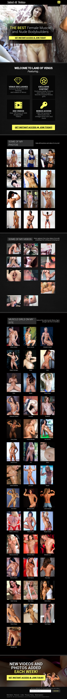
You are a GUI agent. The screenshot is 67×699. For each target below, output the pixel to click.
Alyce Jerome (30, 347)
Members (10, 695)
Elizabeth (47, 416)
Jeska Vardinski (14, 485)
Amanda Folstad (47, 347)
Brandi (30, 393)
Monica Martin (13, 578)
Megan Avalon (47, 531)
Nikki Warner (31, 578)
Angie (30, 370)
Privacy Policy (29, 695)
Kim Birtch (13, 508)
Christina (30, 416)
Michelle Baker (30, 554)
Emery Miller (14, 439)
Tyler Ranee (47, 624)
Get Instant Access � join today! (30, 38)
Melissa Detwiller (13, 554)
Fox (31, 462)
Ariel (47, 370)
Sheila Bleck (47, 601)
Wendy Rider (14, 647)
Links (22, 695)
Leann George (47, 508)
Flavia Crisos (14, 462)
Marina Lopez (30, 531)
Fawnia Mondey (31, 439)
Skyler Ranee (14, 624)
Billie (14, 393)
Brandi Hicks (47, 393)
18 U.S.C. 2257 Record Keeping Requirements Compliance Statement (37, 696)
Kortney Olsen (30, 508)
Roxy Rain (47, 578)
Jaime (47, 462)
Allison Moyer (13, 347)
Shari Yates (31, 601)
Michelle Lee (47, 554)
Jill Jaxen (30, 485)
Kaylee (47, 485)
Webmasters (39, 695)
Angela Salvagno (14, 370)
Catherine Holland (13, 416)
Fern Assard (47, 439)
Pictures (16, 695)
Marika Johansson (13, 531)
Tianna (30, 624)
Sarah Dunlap (14, 601)
